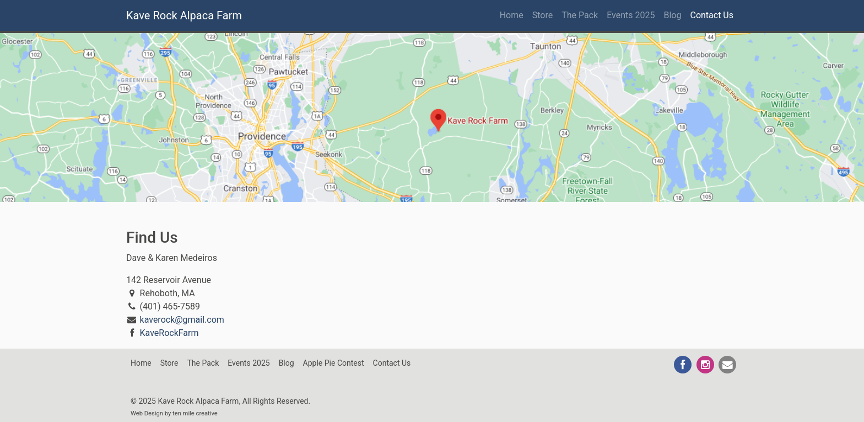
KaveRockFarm (169, 333)
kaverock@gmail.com (182, 319)
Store (542, 15)
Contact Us (711, 15)
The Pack (579, 15)
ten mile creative (195, 413)
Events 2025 (631, 15)
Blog (673, 15)
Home (511, 15)
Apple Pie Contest (333, 363)
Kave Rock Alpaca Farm (184, 15)
